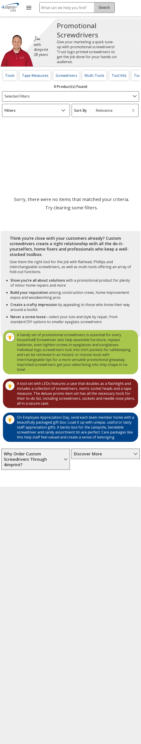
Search (104, 7)
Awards (45, 524)
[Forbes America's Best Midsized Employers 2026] (21, 690)
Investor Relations (18, 556)
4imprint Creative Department (83, 513)
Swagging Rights (47, 597)
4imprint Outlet (121, 556)
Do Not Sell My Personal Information (19, 585)
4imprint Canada (122, 519)
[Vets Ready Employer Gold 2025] (46, 651)
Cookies (11, 601)
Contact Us (13, 530)
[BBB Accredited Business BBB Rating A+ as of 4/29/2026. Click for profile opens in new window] (94, 663)
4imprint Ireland (121, 541)
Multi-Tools (94, 75)
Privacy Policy (16, 569)
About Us (12, 508)
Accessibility (14, 519)
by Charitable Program (83, 545)
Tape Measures (35, 75)
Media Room (49, 557)
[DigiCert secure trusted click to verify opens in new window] (90, 639)
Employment (14, 541)
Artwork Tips (84, 529)
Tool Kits (119, 75)
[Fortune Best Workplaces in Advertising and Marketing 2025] (17, 651)
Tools (10, 75)
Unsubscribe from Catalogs (19, 614)
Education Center (47, 511)
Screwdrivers (66, 75)
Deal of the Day (121, 567)
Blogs (44, 535)
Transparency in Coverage (53, 614)
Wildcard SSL (83, 652)
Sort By (80, 110)
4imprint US (118, 508)
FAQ (42, 546)
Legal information (104, 691)
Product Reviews (53, 567)
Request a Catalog (47, 581)
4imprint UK (118, 530)
